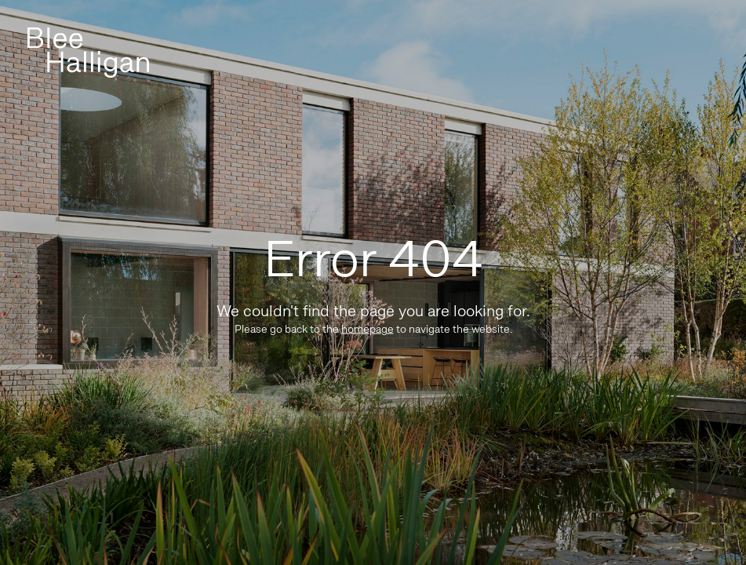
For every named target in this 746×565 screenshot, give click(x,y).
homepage (367, 329)
